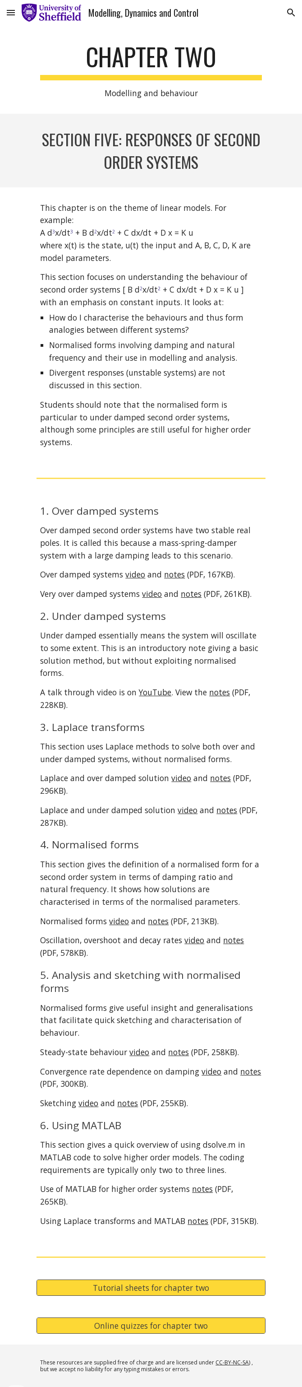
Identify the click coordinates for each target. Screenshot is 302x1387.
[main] (151, 70)
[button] (11, 12)
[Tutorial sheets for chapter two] (151, 1287)
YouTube (155, 692)
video (135, 574)
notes (174, 574)
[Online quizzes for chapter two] (151, 1325)
